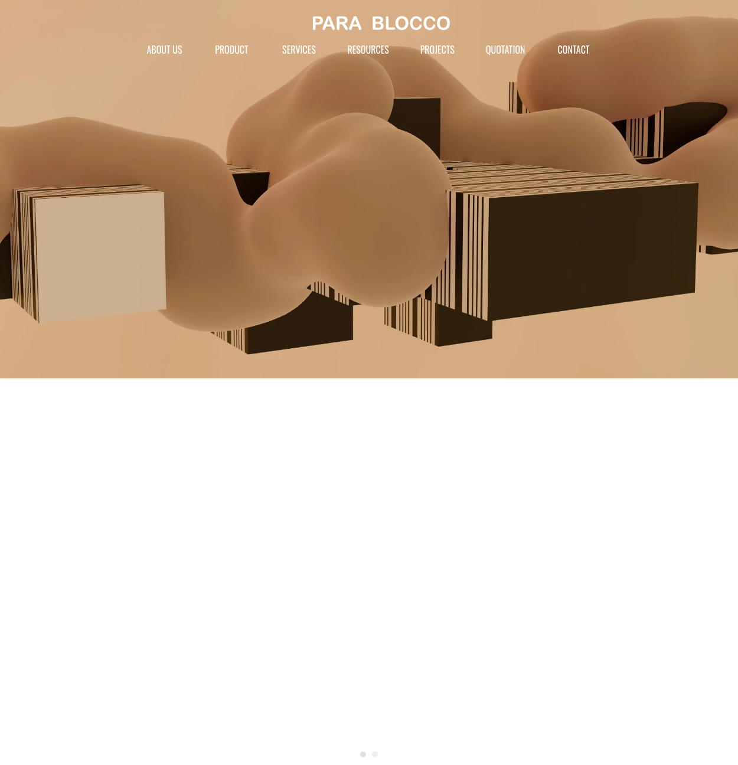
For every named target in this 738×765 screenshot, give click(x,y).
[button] (363, 754)
